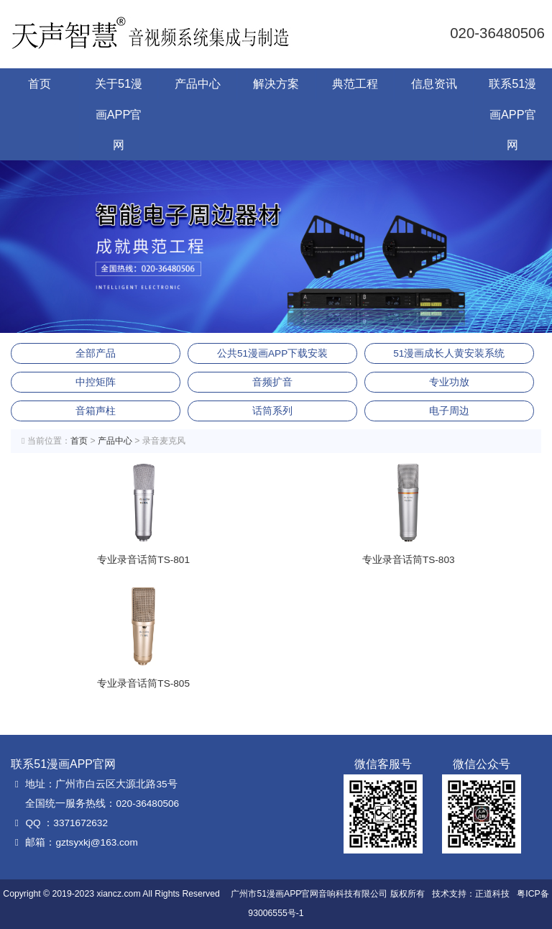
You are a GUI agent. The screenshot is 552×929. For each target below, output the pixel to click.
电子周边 (449, 411)
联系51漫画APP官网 (512, 114)
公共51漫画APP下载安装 (272, 353)
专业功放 (449, 382)
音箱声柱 (95, 411)
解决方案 (276, 83)
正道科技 (492, 894)
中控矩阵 (95, 382)
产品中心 (198, 83)
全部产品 (95, 353)
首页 (39, 83)
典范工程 (355, 83)
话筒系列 (272, 411)
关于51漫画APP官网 (118, 114)
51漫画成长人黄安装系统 (449, 353)
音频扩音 (272, 382)
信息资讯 (434, 83)
